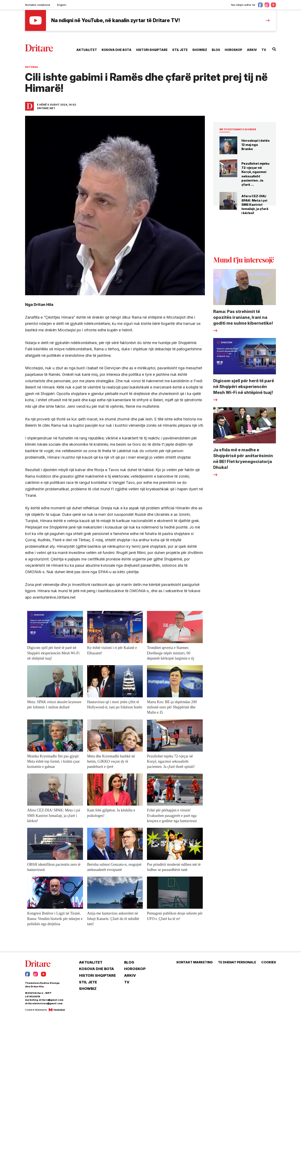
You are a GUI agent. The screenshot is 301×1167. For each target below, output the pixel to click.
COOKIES (268, 962)
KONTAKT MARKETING (194, 962)
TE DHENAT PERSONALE (237, 962)
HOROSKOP (233, 50)
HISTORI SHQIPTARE (152, 50)
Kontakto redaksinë (37, 4)
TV (263, 50)
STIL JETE (180, 50)
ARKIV (252, 50)
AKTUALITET (86, 50)
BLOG (216, 50)
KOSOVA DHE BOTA (116, 50)
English (61, 4)
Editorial (31, 67)
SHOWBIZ (199, 50)
